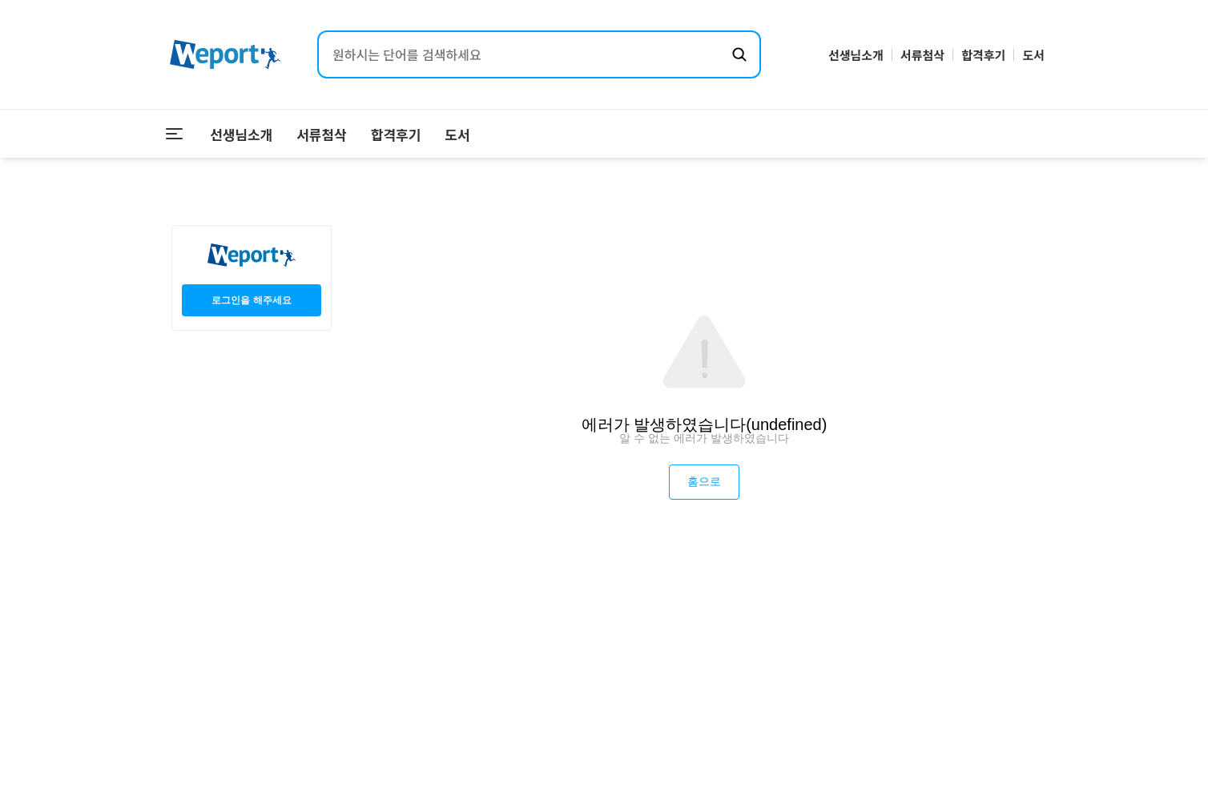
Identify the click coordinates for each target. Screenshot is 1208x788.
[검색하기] (739, 54)
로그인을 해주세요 (251, 300)
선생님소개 (856, 55)
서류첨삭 (922, 55)
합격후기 (983, 55)
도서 (1033, 55)
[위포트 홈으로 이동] (225, 54)
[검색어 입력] (523, 54)
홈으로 (704, 481)
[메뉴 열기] (174, 134)
